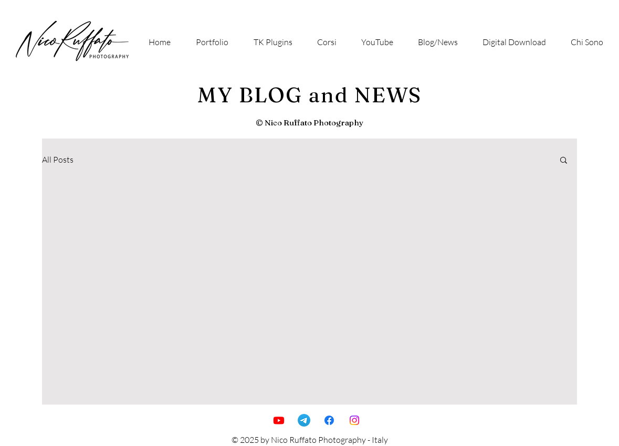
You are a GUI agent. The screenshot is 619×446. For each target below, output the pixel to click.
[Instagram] (354, 420)
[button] (564, 160)
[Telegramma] (304, 420)
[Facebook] (329, 420)
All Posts (58, 159)
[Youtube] (278, 420)
